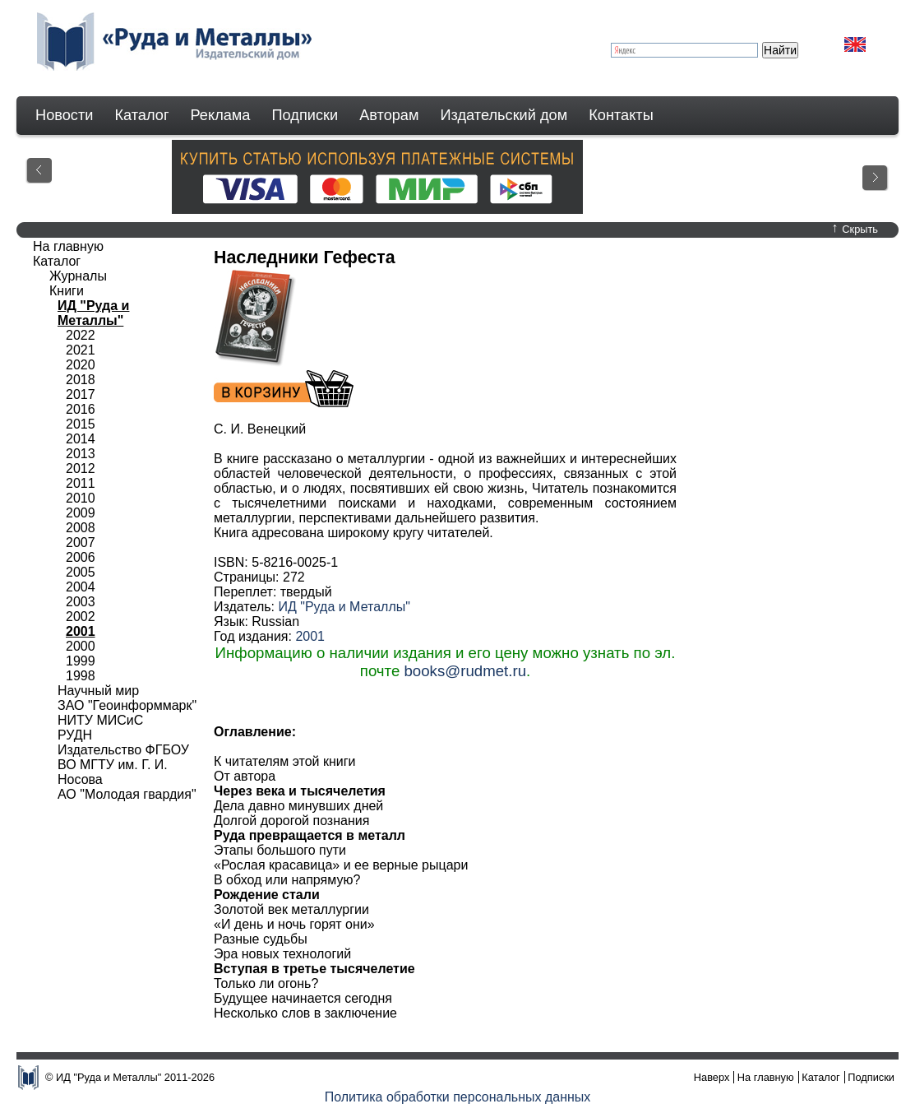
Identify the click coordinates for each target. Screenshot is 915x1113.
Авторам (388, 115)
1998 (80, 676)
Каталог (141, 115)
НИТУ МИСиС (100, 720)
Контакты (621, 115)
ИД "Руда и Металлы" (343, 607)
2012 (80, 468)
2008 (80, 528)
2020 (80, 365)
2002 (80, 617)
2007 (80, 543)
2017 (80, 394)
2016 (80, 409)
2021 (80, 350)
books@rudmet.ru (465, 670)
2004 (80, 587)
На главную (68, 246)
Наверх (712, 1077)
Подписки (305, 115)
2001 (310, 636)
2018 (80, 380)
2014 (80, 439)
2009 (80, 513)
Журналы (78, 276)
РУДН (75, 735)
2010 (80, 498)
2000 (80, 646)
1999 (80, 661)
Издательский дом (504, 115)
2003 (80, 602)
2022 (80, 335)
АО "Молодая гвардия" (127, 794)
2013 (80, 454)
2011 (80, 483)
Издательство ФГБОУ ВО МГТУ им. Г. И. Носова (123, 764)
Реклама (221, 115)
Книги (66, 291)
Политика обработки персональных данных (458, 1097)
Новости (64, 115)
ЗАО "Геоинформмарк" (127, 705)
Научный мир (98, 691)
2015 (80, 424)
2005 (80, 572)
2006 (80, 557)
